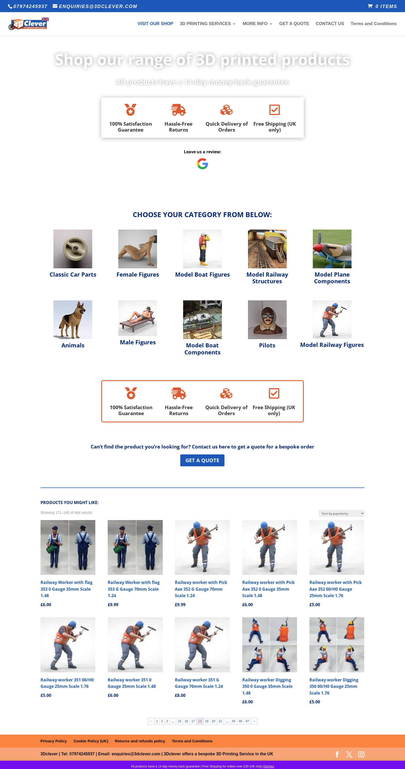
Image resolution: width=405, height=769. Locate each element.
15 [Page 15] (179, 721)
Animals (72, 345)
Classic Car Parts (73, 274)
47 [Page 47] (247, 721)
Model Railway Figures (332, 344)
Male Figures (138, 342)
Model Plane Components (332, 277)
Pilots (267, 345)
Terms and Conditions (374, 24)
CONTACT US (330, 24)
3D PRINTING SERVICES (205, 24)
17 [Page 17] (193, 721)
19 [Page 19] (206, 721)
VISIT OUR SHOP (155, 24)
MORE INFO (255, 24)
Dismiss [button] (268, 766)
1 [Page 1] (157, 721)
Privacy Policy (54, 741)
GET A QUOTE (294, 24)
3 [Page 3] (167, 721)
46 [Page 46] (240, 721)
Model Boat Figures (202, 274)
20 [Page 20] (213, 721)
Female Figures (137, 274)
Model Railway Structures (267, 277)
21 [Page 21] (220, 721)
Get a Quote (202, 460)
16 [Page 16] (186, 721)
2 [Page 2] (162, 721)
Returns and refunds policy (140, 741)
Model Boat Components (202, 348)
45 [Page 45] (233, 721)
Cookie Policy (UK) (91, 741)
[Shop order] (341, 513)
